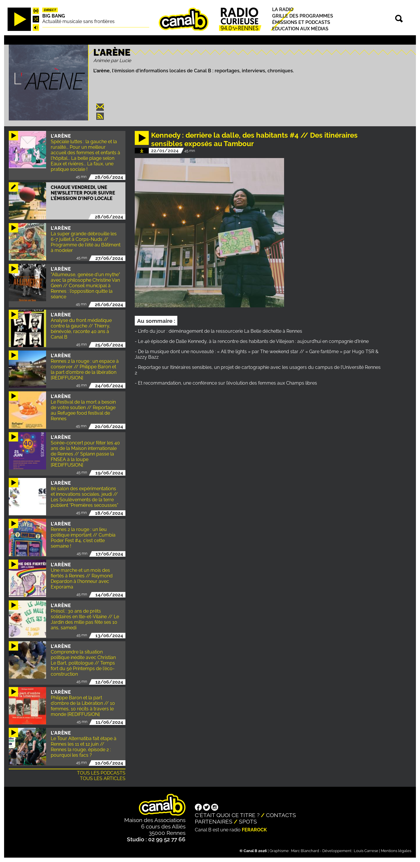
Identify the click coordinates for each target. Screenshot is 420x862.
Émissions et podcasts (301, 22)
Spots (248, 821)
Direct (50, 10)
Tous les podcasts (101, 773)
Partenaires (213, 821)
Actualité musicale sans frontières (78, 21)
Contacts (281, 815)
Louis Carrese (366, 851)
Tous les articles (102, 778)
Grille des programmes (302, 16)
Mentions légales (396, 851)
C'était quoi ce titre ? (227, 815)
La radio (282, 9)
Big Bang (53, 16)
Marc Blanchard (305, 851)
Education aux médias (300, 28)
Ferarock (254, 830)
